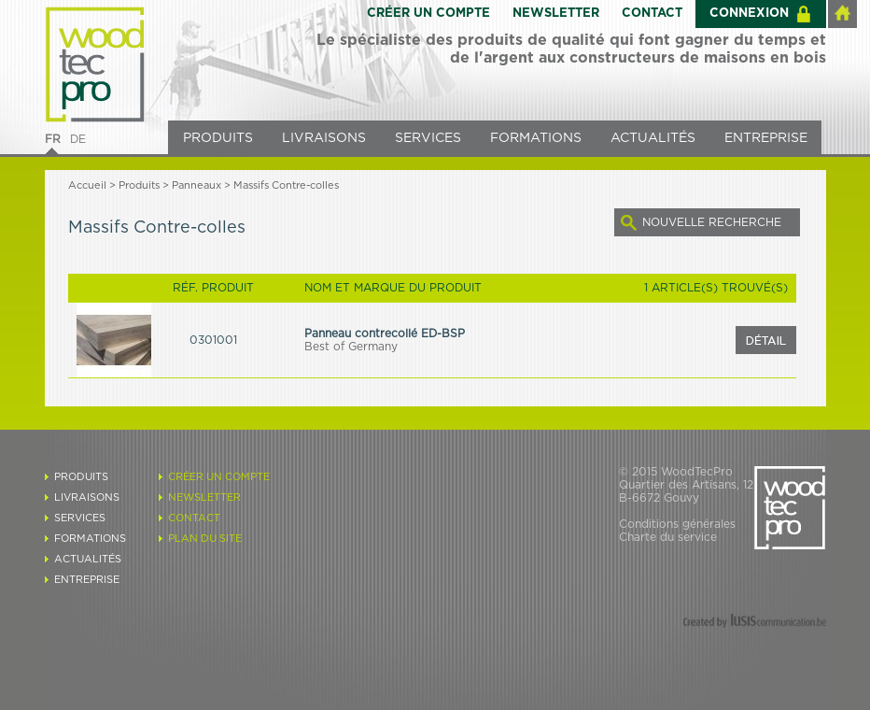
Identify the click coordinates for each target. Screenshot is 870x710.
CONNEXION (749, 13)
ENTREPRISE (765, 138)
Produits (139, 185)
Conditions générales (677, 524)
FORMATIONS (536, 138)
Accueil (87, 185)
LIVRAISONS (324, 138)
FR (53, 139)
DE (78, 139)
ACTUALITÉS (652, 138)
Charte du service (668, 537)
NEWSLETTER (555, 13)
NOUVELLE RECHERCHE (711, 222)
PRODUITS (218, 138)
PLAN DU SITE (205, 538)
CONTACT (652, 13)
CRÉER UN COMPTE (428, 13)
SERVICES (428, 138)
